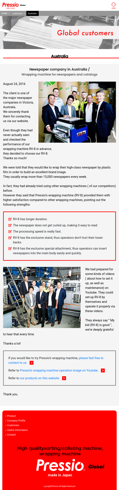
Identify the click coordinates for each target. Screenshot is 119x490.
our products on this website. (40, 378)
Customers (13, 425)
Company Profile (16, 420)
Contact (11, 434)
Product (11, 415)
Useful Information (17, 430)
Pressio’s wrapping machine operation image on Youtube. (59, 370)
